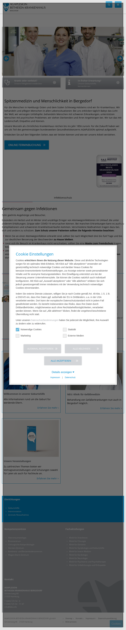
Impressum (55, 377)
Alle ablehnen (81, 348)
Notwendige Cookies (29, 329)
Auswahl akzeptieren (40, 348)
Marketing (23, 335)
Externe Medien (73, 335)
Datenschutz (70, 377)
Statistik (69, 329)
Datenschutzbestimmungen (44, 320)
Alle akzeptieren (61, 360)
